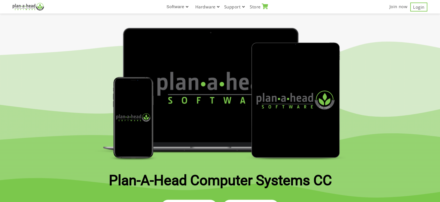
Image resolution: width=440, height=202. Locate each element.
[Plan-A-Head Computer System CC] (28, 6)
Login (419, 7)
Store (259, 7)
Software (177, 6)
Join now (398, 6)
